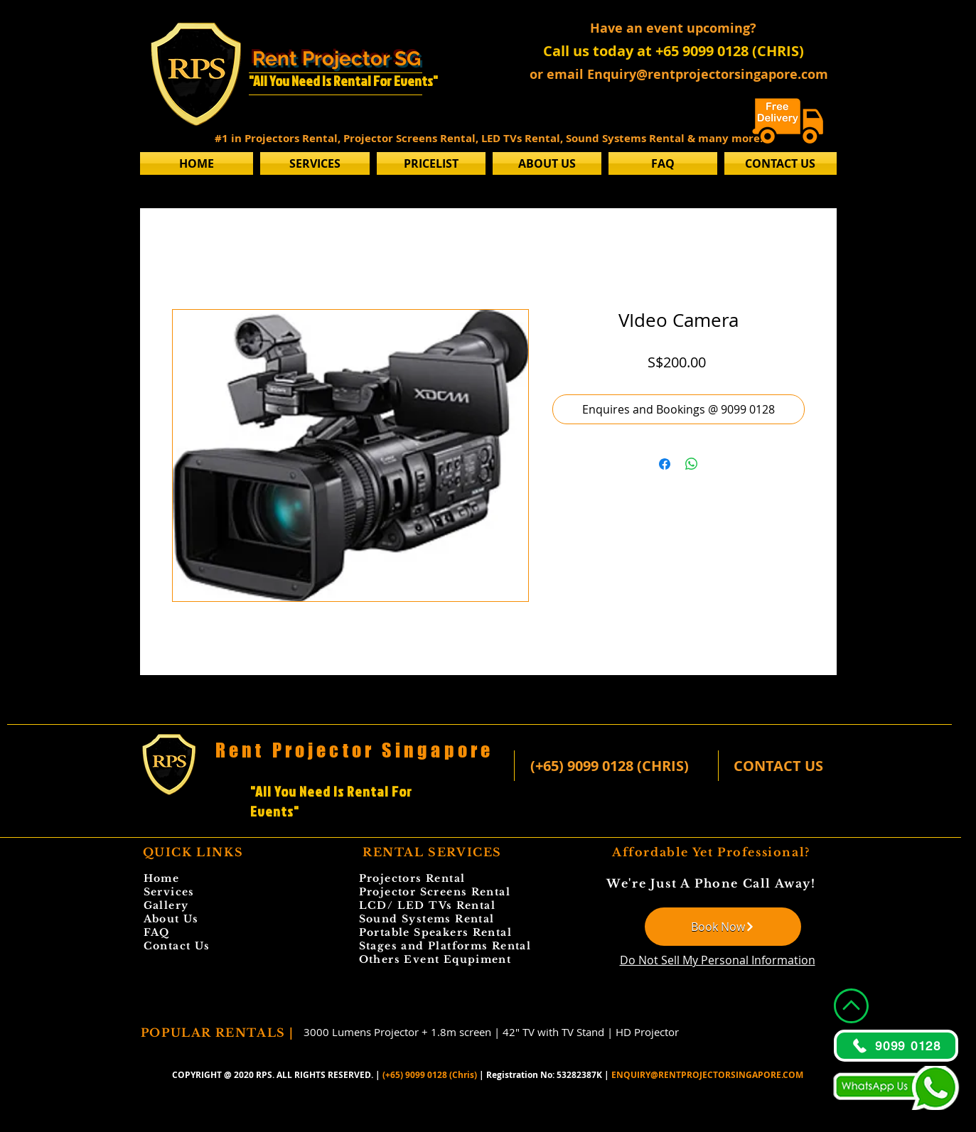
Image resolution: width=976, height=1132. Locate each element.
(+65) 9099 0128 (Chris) (429, 1075)
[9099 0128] (896, 1046)
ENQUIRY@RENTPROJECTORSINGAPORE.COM (707, 1075)
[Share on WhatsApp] (691, 464)
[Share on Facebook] (664, 464)
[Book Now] (723, 926)
